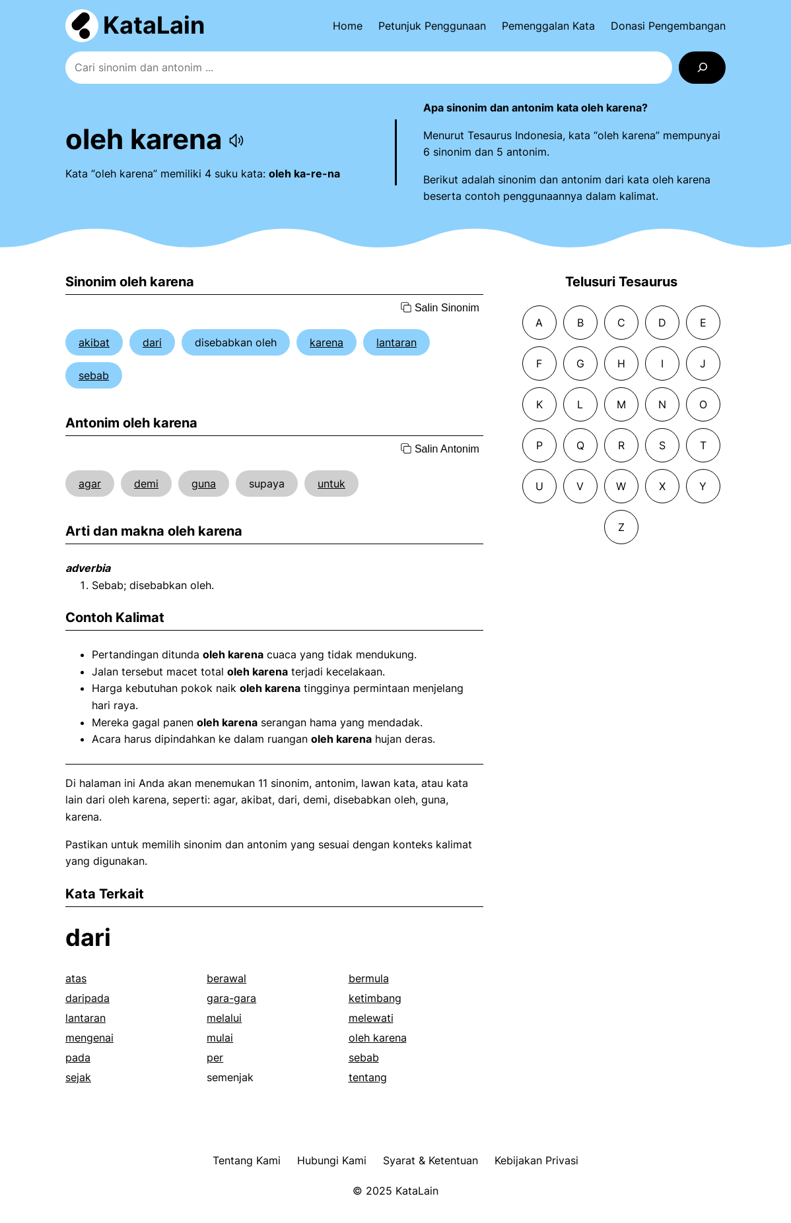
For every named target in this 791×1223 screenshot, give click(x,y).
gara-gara (231, 998)
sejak (78, 1077)
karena (326, 342)
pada (77, 1057)
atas (75, 978)
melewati (371, 1017)
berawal (226, 978)
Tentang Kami (247, 1160)
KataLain (154, 25)
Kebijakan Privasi (536, 1160)
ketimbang (375, 998)
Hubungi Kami (331, 1160)
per (215, 1057)
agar (90, 483)
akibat (94, 342)
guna (203, 483)
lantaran (396, 342)
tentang (368, 1077)
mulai (220, 1037)
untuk (331, 483)
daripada (87, 998)
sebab (94, 375)
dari (152, 342)
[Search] (702, 67)
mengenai (89, 1037)
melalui (224, 1017)
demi (146, 483)
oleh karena (378, 1037)
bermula (369, 978)
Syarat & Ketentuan (430, 1160)
